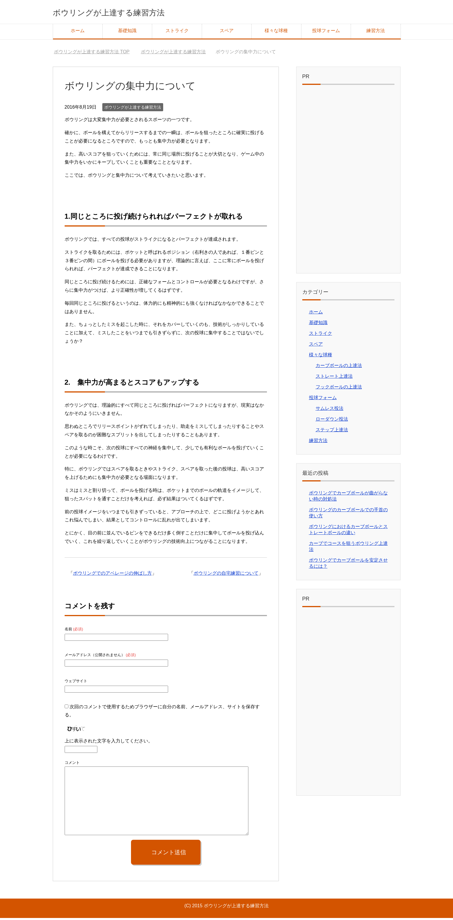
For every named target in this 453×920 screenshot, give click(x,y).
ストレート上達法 (334, 378)
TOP (92, 53)
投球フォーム (326, 32)
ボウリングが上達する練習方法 (127, 13)
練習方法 (375, 32)
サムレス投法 (329, 410)
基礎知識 (127, 32)
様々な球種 (276, 32)
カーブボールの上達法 (339, 367)
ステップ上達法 (332, 431)
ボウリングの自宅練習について (226, 575)
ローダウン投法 (332, 421)
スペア (227, 32)
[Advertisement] (348, 182)
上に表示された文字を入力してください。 (109, 742)
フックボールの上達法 (339, 388)
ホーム (78, 32)
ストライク (177, 32)
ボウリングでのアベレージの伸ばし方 (112, 575)
